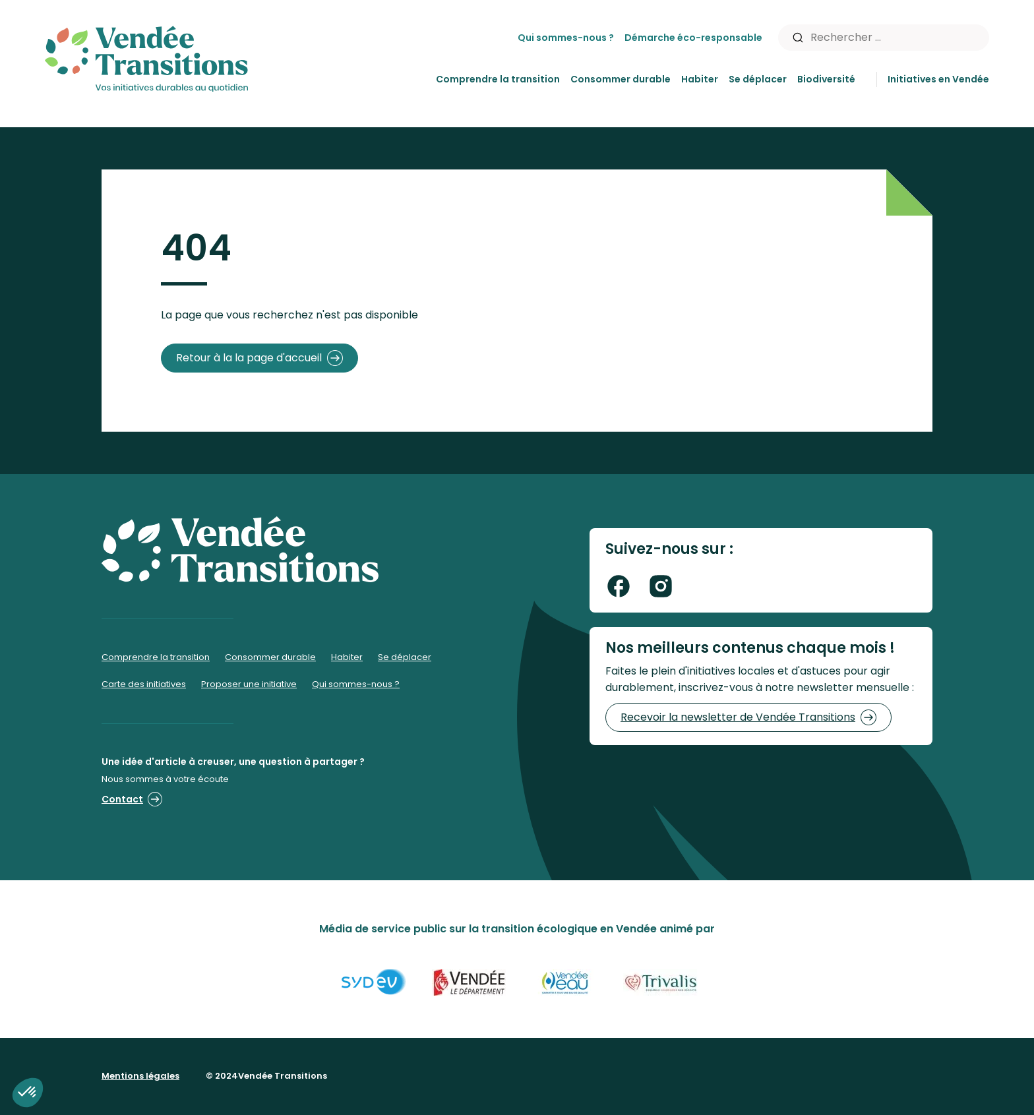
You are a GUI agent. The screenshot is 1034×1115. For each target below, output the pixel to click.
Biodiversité (826, 79)
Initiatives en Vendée (938, 79)
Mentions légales (140, 1076)
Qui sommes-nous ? (566, 37)
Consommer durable (620, 79)
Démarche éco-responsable (693, 37)
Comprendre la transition (498, 79)
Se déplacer (758, 79)
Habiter (699, 79)
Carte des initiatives (144, 684)
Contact (132, 799)
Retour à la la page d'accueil (259, 358)
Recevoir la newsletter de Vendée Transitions (748, 717)
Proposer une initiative (249, 684)
